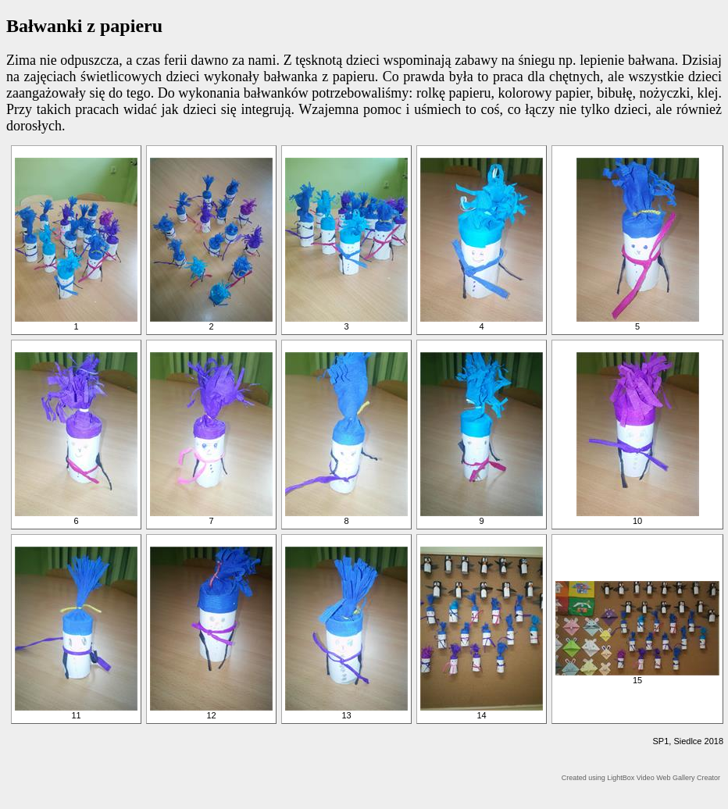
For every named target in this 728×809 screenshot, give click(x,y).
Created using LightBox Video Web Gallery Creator (641, 778)
